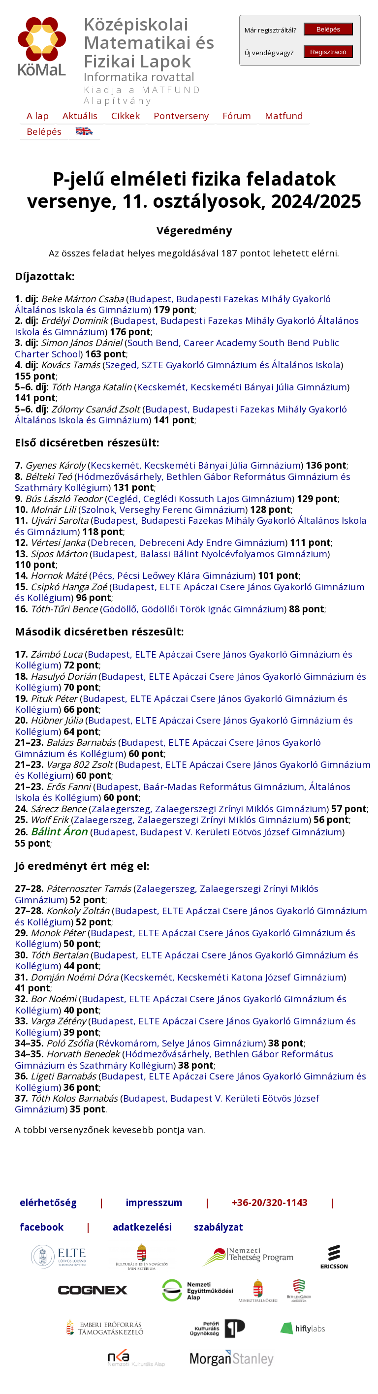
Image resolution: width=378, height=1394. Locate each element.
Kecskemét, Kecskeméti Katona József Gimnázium (234, 977)
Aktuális (80, 115)
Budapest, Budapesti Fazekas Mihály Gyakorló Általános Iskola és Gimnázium (187, 325)
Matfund (284, 115)
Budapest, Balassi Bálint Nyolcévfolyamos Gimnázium (210, 553)
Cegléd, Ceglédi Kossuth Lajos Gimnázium (200, 498)
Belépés (328, 29)
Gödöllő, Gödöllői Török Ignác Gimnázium (193, 608)
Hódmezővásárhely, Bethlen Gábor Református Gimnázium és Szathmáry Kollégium (182, 481)
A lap (38, 115)
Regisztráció (328, 52)
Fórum (236, 115)
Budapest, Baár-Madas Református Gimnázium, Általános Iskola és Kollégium (182, 791)
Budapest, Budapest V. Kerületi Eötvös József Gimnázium (217, 831)
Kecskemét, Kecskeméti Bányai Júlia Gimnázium (242, 386)
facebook (41, 1227)
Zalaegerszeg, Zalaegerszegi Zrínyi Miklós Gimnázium (209, 808)
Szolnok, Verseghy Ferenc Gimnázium (163, 509)
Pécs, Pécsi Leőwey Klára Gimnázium (172, 575)
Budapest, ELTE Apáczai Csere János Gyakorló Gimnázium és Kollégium (190, 591)
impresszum (154, 1202)
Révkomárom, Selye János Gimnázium (180, 1043)
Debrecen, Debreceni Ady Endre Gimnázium (188, 542)
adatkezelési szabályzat (178, 1227)
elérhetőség (48, 1202)
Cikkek (125, 115)
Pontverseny (181, 115)
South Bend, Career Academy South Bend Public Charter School (177, 347)
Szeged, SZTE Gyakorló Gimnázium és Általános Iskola (223, 364)
